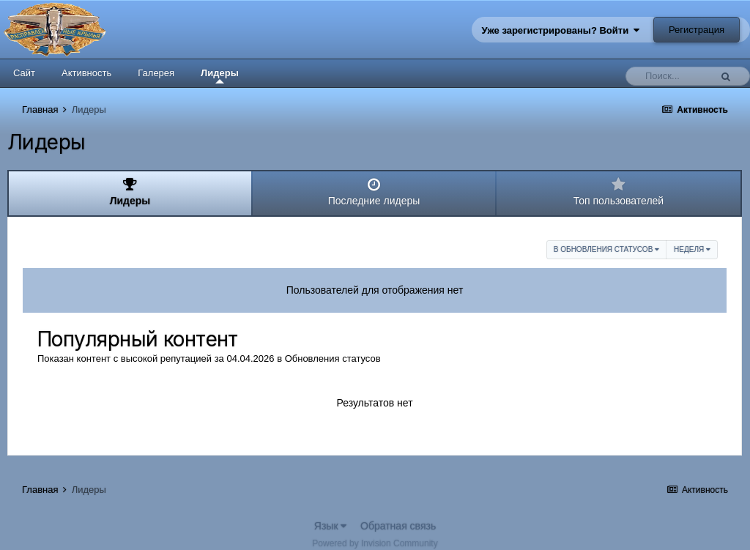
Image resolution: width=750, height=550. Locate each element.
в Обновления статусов (606, 249)
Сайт (24, 72)
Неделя (692, 249)
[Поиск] (672, 76)
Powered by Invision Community (374, 543)
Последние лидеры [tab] (374, 192)
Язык (330, 526)
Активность (86, 72)
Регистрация (696, 29)
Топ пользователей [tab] (618, 192)
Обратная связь (398, 526)
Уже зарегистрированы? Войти (561, 30)
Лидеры (220, 75)
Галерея (156, 72)
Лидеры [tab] (130, 192)
